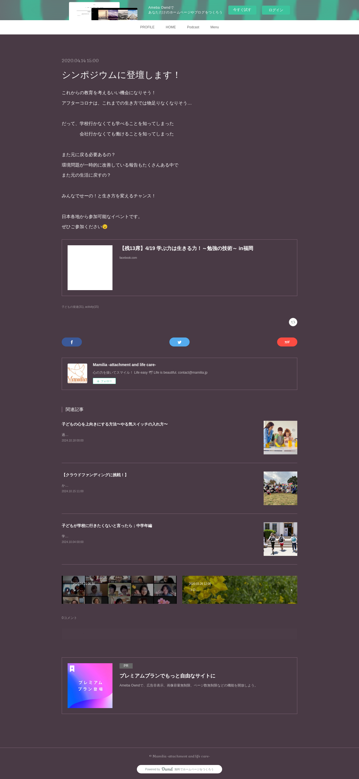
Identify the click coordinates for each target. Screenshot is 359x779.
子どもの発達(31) (73, 306)
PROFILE (147, 27)
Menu (214, 27)
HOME (171, 27)
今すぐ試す (242, 10)
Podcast (193, 27)
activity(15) (92, 306)
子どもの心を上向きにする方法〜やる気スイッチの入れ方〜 (115, 424)
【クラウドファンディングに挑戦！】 (95, 475)
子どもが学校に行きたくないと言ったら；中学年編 (107, 525)
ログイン (276, 10)
